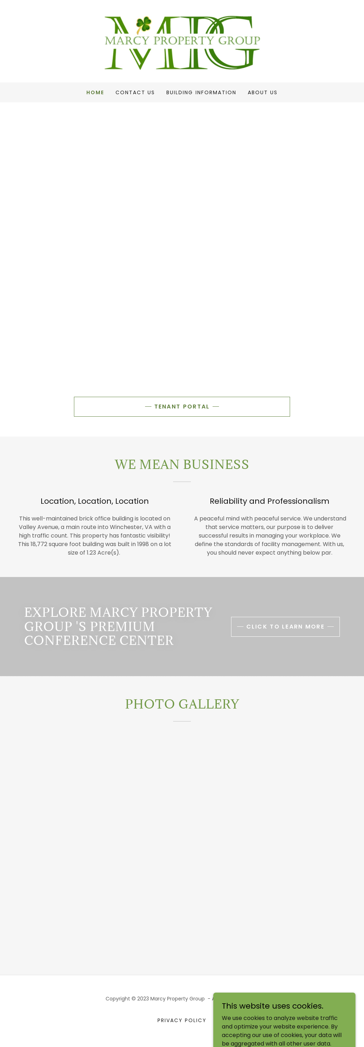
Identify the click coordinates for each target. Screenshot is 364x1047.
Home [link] (95, 92)
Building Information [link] (201, 92)
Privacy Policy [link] (182, 1020)
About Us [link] (263, 92)
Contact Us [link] (135, 92)
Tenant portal (182, 406)
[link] (182, 41)
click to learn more (285, 627)
